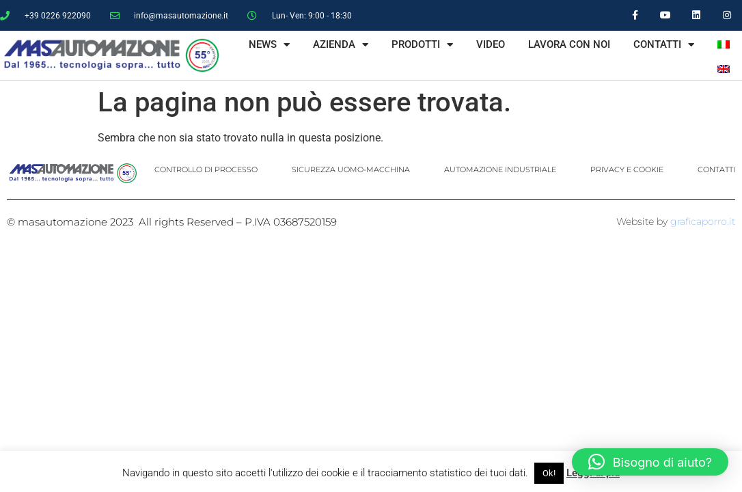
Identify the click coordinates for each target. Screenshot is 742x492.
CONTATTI (663, 45)
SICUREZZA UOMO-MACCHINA (351, 169)
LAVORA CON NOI (569, 44)
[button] (650, 462)
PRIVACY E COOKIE (626, 169)
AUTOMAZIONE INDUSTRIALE (500, 169)
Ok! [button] (548, 473)
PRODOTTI (422, 45)
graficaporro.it (702, 221)
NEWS (269, 45)
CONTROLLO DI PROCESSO (206, 169)
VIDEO (490, 44)
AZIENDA (340, 45)
